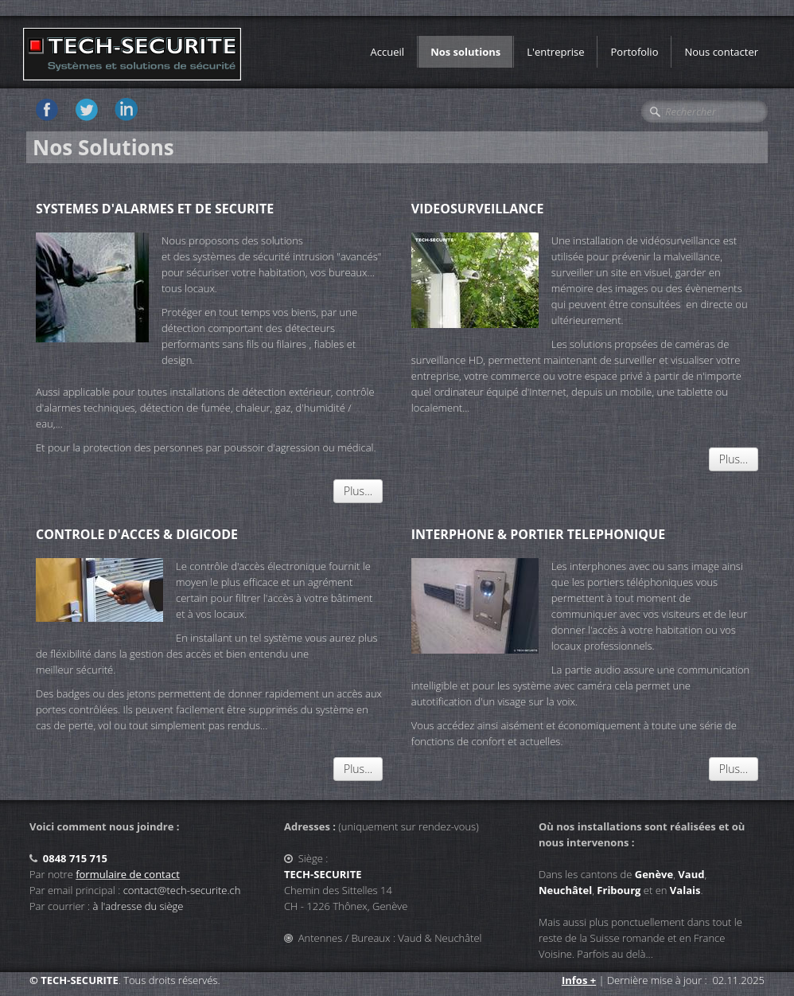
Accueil (388, 52)
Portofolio (634, 52)
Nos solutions (465, 52)
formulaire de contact (128, 874)
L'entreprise (555, 52)
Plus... (358, 490)
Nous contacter (721, 52)
